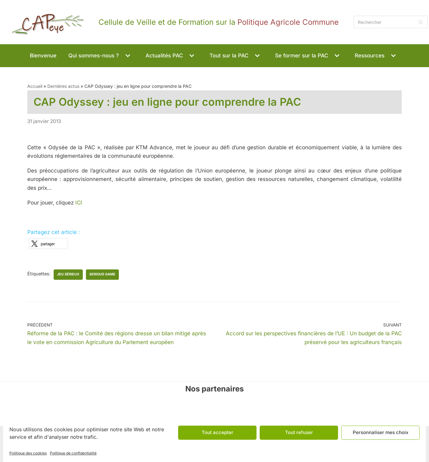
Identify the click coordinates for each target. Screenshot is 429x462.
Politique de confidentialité (73, 453)
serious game (102, 274)
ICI (78, 202)
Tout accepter (217, 432)
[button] (127, 55)
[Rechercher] (391, 22)
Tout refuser (299, 432)
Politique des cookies (28, 453)
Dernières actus (63, 86)
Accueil (34, 86)
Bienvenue (43, 55)
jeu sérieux (68, 274)
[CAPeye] (170, 22)
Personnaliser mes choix (380, 432)
